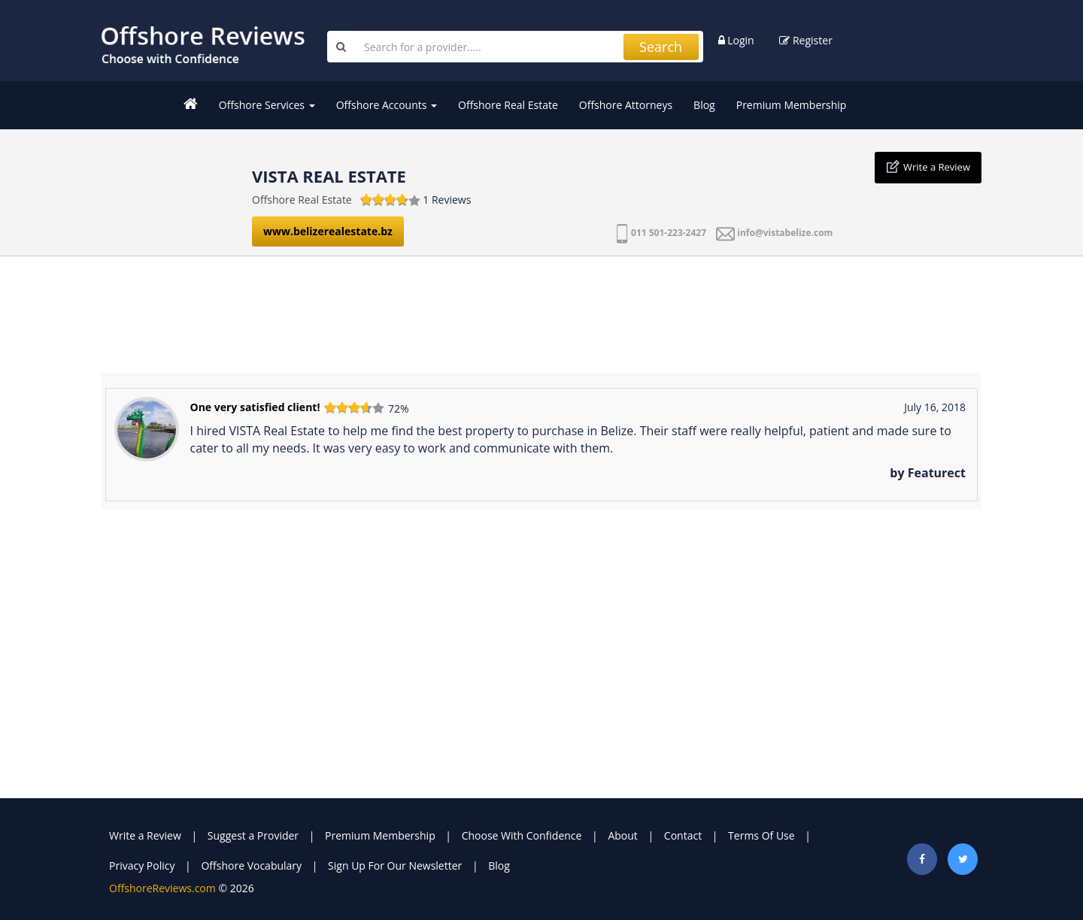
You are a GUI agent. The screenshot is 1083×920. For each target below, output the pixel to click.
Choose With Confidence (522, 835)
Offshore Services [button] (267, 105)
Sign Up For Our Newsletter (395, 865)
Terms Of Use (761, 835)
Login (736, 40)
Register (806, 40)
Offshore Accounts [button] (386, 105)
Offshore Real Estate (508, 105)
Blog (704, 105)
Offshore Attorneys (625, 105)
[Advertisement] (541, 309)
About (622, 835)
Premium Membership (791, 105)
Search (660, 47)
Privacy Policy (141, 865)
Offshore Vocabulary (251, 865)
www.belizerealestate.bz (328, 231)
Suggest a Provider (253, 835)
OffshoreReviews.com (162, 888)
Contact (683, 835)
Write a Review (936, 167)
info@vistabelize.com (785, 232)
